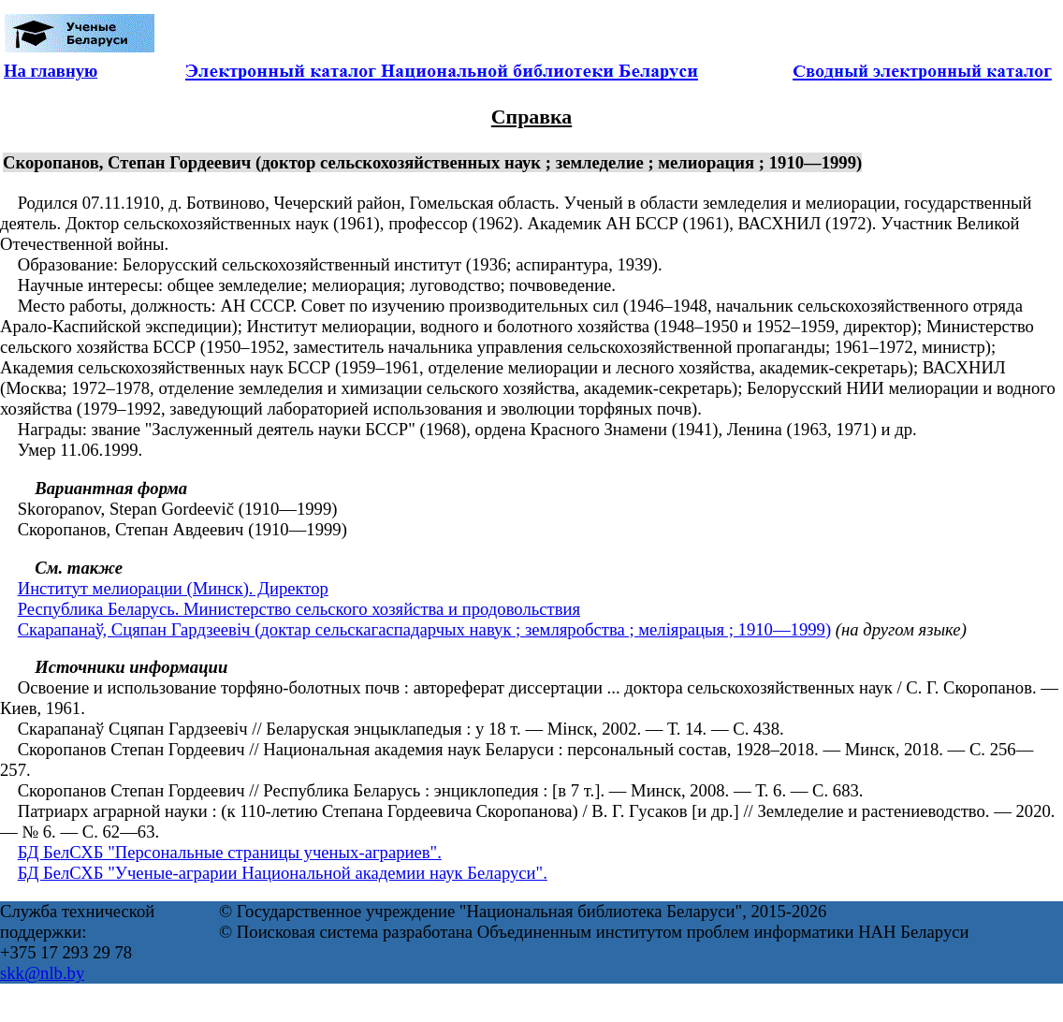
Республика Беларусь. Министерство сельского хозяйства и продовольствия (299, 609)
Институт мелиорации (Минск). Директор (173, 588)
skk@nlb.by (42, 973)
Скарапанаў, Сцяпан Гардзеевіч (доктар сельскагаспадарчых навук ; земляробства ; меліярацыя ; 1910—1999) (424, 629)
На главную (50, 70)
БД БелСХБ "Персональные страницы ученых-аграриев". (230, 852)
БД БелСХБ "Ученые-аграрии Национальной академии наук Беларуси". (282, 873)
